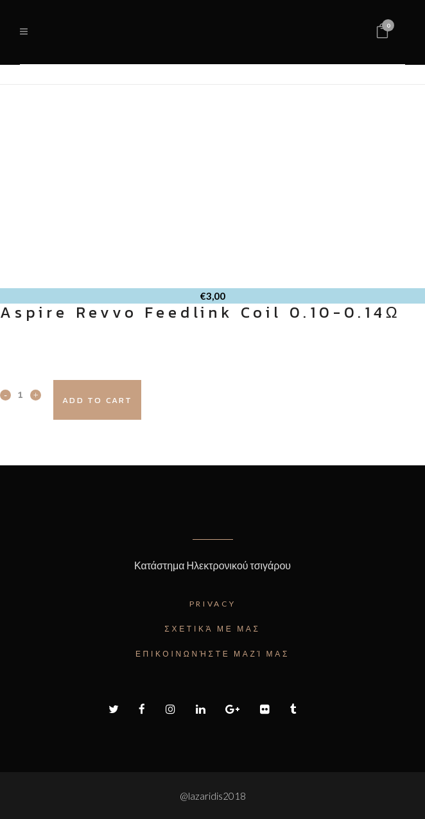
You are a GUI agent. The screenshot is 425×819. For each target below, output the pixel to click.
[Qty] (20, 394)
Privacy (212, 603)
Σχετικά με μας (212, 629)
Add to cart (97, 400)
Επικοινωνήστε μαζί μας (212, 654)
